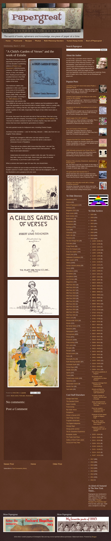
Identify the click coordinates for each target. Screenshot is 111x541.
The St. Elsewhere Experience (75, 431)
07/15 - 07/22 (96, 313)
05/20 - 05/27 (96, 336)
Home (8, 41)
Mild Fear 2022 (71, 304)
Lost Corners (70, 279)
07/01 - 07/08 (96, 318)
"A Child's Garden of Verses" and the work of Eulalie (99, 397)
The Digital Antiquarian (73, 423)
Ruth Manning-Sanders (54, 41)
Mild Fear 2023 (71, 306)
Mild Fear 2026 (71, 315)
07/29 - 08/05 (96, 306)
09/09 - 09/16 (96, 289)
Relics (68, 356)
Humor (68, 268)
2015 (92, 465)
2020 (92, 232)
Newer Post (9, 464)
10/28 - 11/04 (96, 268)
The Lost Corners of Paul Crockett (76, 129)
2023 (92, 223)
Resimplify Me (70, 359)
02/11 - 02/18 (96, 440)
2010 (92, 480)
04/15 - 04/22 (96, 351)
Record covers (70, 353)
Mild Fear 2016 (71, 287)
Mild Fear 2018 (71, 293)
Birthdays (69, 208)
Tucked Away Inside (75, 41)
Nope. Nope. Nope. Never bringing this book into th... (98, 422)
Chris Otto (16, 393)
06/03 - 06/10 (96, 330)
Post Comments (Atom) (19, 468)
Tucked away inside (72, 378)
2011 (92, 477)
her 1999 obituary (11, 99)
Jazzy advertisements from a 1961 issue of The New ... (99, 403)
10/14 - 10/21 (96, 274)
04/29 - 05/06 (96, 345)
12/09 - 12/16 (96, 250)
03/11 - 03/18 (96, 366)
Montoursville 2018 (72, 320)
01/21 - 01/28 (96, 449)
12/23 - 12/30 (96, 244)
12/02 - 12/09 (96, 253)
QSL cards (69, 345)
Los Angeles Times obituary (46, 118)
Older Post (57, 464)
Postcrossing (70, 342)
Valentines (69, 381)
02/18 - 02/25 (96, 437)
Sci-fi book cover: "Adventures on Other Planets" (99, 378)
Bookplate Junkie (71, 434)
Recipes (28, 41)
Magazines (69, 282)
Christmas (69, 232)
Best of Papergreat (72, 205)
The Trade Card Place (73, 437)
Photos (38, 41)
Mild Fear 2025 (71, 312)
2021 (92, 229)
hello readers (70, 260)
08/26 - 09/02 (96, 295)
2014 (92, 468)
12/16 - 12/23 (96, 247)
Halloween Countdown (73, 257)
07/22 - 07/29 (96, 309)
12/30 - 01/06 (96, 241)
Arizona (68, 202)
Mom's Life (69, 317)
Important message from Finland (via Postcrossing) (99, 384)
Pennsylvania (70, 334)
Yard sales (69, 389)
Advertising (69, 199)
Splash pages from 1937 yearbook (76, 118)
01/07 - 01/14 (96, 455)
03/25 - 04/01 (96, 360)
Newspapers (70, 331)
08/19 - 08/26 (96, 297)
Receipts (69, 348)
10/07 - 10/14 (96, 277)
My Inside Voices (71, 409)
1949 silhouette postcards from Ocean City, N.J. (81, 150)
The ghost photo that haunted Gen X (77, 172)
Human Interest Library (73, 265)
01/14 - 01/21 (96, 452)
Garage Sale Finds (72, 398)
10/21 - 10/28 (96, 271)
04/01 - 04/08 (96, 357)
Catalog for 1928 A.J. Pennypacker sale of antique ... (99, 428)
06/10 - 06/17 (96, 327)
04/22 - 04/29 (96, 348)
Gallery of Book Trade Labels (75, 440)
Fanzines (69, 238)
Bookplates (69, 221)
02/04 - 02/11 (96, 443)
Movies (68, 323)
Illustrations (29, 396)
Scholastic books (71, 364)
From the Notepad (71, 249)
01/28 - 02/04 (96, 446)
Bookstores (69, 224)
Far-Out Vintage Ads (72, 241)
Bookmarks (69, 218)
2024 (92, 220)
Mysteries (69, 329)
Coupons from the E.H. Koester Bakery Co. (79, 139)
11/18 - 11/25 (96, 259)
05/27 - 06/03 (96, 333)
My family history (71, 326)
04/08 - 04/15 (96, 354)
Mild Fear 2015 (71, 285)
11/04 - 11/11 (96, 265)
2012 (92, 474)
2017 (92, 459)
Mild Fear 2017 (71, 290)
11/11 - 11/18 (96, 262)
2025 (92, 217)
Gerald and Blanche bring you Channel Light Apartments (98, 390)
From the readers (71, 252)
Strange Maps (70, 426)
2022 (92, 226)
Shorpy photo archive (72, 429)
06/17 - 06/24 (96, 324)
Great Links (69, 254)
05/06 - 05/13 (96, 342)
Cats (67, 230)
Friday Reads (70, 246)
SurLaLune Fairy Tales (73, 442)
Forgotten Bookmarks (73, 420)
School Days (70, 367)
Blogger (94, 537)
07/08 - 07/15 (96, 315)
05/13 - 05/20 (96, 339)
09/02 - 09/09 (96, 292)
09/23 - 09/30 (96, 283)
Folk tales (22, 396)
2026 (92, 214)
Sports (68, 372)
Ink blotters (69, 273)
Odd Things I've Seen (73, 418)
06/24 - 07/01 (96, 321)
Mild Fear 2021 (71, 301)
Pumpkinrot (69, 412)
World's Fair (70, 386)
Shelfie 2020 (70, 370)
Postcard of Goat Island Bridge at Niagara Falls (99, 416)
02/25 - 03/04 (96, 434)
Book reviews (70, 216)
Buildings (69, 227)
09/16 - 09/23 (96, 286)
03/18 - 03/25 (96, 363)
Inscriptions (69, 276)
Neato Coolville (71, 404)
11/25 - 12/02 (96, 256)
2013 (92, 471)
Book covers (15, 396)
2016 (92, 462)
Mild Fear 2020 (71, 298)
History (68, 262)
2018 (92, 238)
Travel (68, 375)
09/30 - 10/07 (96, 280)
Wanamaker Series (72, 384)
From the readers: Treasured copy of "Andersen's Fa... (98, 409)
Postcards (18, 41)
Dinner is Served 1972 (73, 415)
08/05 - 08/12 (96, 304)
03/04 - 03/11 (96, 369)
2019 (92, 235)
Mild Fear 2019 (71, 296)
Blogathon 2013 (71, 210)
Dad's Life (69, 235)
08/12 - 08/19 (96, 301)
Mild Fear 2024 (71, 309)
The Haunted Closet (72, 401)
